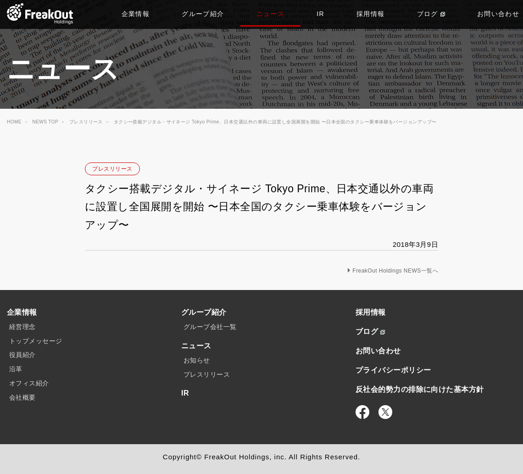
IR (320, 13)
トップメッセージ (35, 341)
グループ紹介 (203, 13)
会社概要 (22, 397)
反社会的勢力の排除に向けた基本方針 (420, 389)
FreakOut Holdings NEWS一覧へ (395, 271)
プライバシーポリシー (393, 370)
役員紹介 (22, 354)
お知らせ (197, 360)
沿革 (15, 369)
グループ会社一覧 (210, 326)
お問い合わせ (378, 351)
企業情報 (136, 13)
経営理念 (22, 326)
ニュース (270, 13)
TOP (40, 13)
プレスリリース (112, 169)
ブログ (431, 13)
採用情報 (370, 13)
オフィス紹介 (29, 383)
